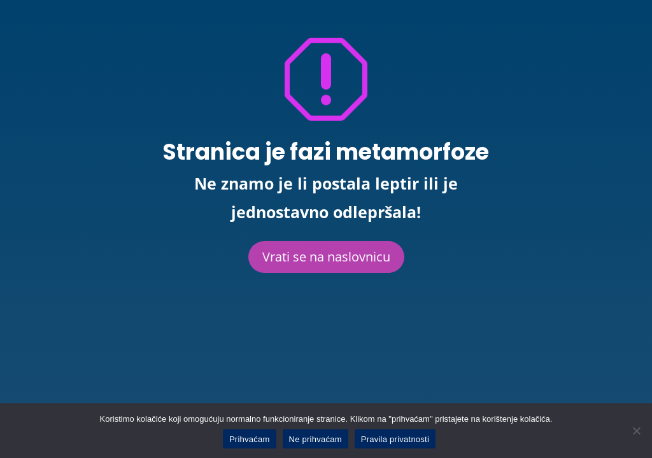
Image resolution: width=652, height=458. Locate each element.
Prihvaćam (249, 439)
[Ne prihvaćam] (636, 430)
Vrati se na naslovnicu (326, 256)
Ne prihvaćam (315, 439)
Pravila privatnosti (395, 439)
